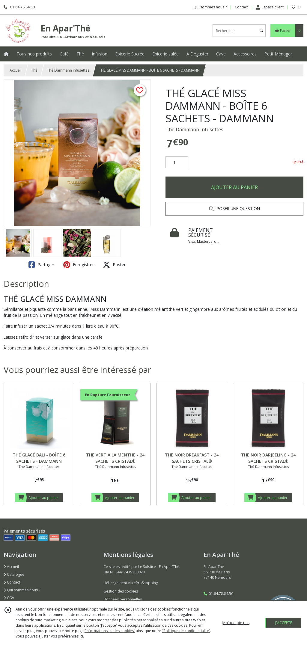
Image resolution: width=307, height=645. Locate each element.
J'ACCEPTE (283, 622)
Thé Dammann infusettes (68, 70)
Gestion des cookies (120, 591)
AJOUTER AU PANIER (234, 187)
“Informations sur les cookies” (110, 630)
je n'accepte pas (235, 622)
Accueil (16, 70)
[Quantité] (176, 162)
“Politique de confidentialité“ (186, 630)
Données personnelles (122, 599)
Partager (41, 264)
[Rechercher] (261, 31)
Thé (34, 70)
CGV (9, 597)
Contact (241, 7)
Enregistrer (78, 264)
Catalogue (14, 574)
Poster (114, 264)
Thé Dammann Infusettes (194, 129)
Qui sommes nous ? (22, 590)
